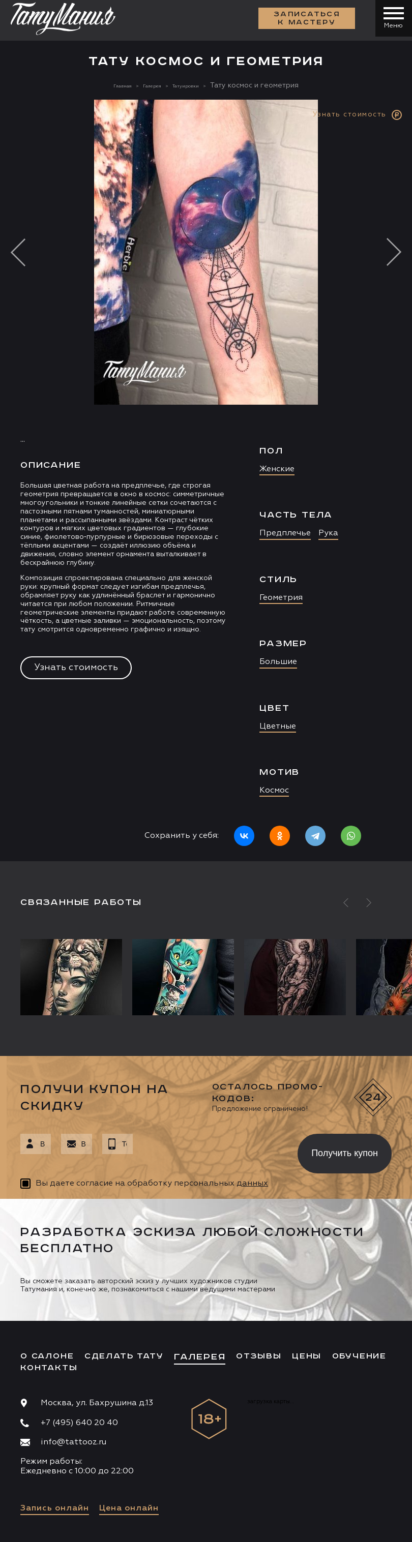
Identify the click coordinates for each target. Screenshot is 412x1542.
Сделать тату (124, 1356)
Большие (278, 662)
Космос (274, 791)
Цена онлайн (129, 1508)
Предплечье (285, 533)
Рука (328, 533)
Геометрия (281, 598)
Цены (306, 1356)
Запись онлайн (54, 1508)
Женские (277, 469)
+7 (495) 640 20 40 (79, 1423)
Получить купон (344, 1153)
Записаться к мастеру (303, 20)
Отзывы (259, 1356)
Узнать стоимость (76, 667)
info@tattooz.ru (73, 1442)
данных (252, 1184)
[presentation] (208, 1150)
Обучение (359, 1356)
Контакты (48, 1368)
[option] (206, 480)
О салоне (47, 1356)
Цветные (277, 726)
